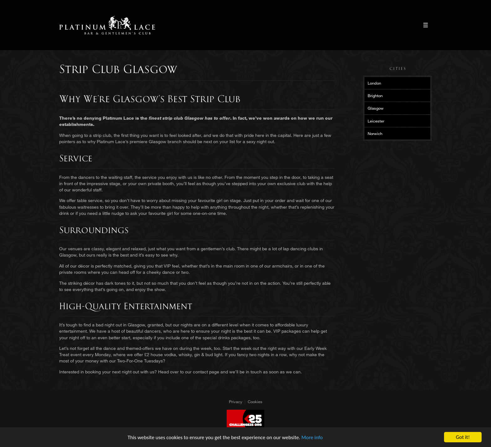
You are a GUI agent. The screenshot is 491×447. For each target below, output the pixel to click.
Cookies (255, 401)
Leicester (376, 120)
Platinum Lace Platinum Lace (107, 25)
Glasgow (376, 108)
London (374, 83)
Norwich (375, 133)
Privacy (235, 401)
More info (312, 437)
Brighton (375, 95)
